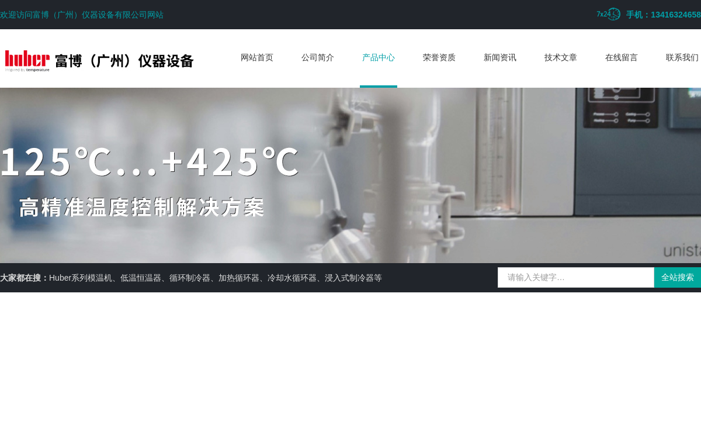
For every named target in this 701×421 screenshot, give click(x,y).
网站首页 (257, 57)
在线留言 (621, 57)
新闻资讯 (500, 57)
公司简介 (317, 57)
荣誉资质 (439, 57)
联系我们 (682, 57)
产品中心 (378, 57)
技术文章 (560, 57)
